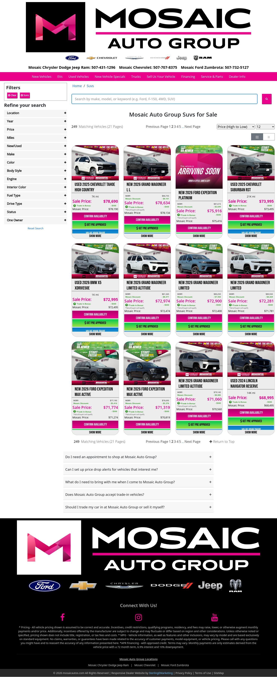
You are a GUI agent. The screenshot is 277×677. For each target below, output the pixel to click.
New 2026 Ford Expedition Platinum (198, 195)
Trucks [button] (136, 76)
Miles (10, 138)
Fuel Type (13, 195)
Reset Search (35, 228)
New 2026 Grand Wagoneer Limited (198, 285)
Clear (12, 95)
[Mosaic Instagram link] (138, 619)
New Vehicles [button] (41, 76)
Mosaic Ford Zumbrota (175, 665)
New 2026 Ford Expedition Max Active (94, 391)
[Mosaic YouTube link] (214, 619)
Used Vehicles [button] (78, 76)
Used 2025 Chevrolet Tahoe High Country (95, 187)
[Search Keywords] (266, 99)
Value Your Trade (95, 233)
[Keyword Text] (164, 99)
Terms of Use (203, 673)
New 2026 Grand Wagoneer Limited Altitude (146, 285)
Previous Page (157, 126)
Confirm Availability (95, 216)
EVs (59, 76)
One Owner (15, 220)
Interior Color (16, 187)
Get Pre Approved (95, 225)
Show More (95, 236)
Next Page (192, 126)
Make (10, 154)
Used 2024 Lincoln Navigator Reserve (244, 383)
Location (13, 113)
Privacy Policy (183, 673)
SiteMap (219, 673)
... (183, 127)
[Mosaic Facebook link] (62, 619)
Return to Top (222, 441)
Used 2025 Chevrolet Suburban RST (245, 187)
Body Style (14, 171)
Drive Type (14, 204)
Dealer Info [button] (237, 76)
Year (10, 121)
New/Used (14, 146)
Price (10, 129)
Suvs (25, 95)
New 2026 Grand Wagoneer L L (146, 187)
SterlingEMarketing (161, 673)
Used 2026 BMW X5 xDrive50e (88, 285)
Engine (12, 179)
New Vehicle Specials (110, 76)
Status (11, 212)
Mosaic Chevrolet (145, 665)
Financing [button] (188, 76)
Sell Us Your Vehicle (161, 76)
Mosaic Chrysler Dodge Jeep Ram (108, 665)
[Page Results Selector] (265, 126)
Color (11, 162)
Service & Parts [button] (212, 76)
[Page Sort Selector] (236, 126)
